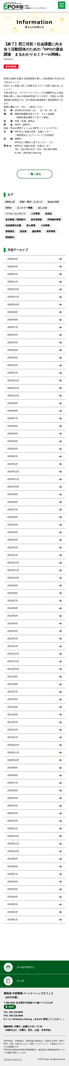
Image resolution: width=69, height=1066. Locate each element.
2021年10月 (13, 669)
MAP (11, 1006)
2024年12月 (13, 380)
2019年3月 (12, 904)
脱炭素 (23, 231)
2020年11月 (13, 752)
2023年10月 (13, 486)
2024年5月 (12, 433)
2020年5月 (12, 798)
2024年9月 (12, 403)
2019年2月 (12, 912)
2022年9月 (12, 585)
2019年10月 (13, 851)
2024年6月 (12, 426)
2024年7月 (12, 418)
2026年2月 (12, 274)
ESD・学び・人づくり (31, 202)
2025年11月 (13, 297)
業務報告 (10, 231)
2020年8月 (12, 775)
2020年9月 (12, 767)
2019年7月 (12, 874)
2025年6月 (12, 335)
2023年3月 (12, 540)
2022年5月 (12, 615)
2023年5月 (12, 524)
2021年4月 (12, 714)
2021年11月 (13, 661)
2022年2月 (12, 638)
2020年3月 (12, 813)
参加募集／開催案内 (15, 219)
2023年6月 (12, 517)
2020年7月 (12, 783)
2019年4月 (12, 896)
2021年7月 (12, 691)
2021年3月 (12, 722)
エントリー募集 (25, 207)
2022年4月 (12, 623)
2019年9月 (12, 858)
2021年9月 (12, 676)
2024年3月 (12, 448)
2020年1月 (12, 828)
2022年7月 (12, 600)
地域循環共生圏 (13, 225)
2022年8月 (12, 593)
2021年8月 (12, 684)
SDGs (9, 207)
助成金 (48, 213)
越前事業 (36, 231)
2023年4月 (12, 532)
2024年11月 (13, 388)
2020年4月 (12, 805)
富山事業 (30, 225)
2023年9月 (12, 494)
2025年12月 (13, 289)
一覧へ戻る (34, 174)
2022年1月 (12, 646)
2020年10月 (13, 760)
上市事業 (35, 213)
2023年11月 (13, 479)
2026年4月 (12, 259)
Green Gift (53, 202)
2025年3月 (12, 357)
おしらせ (42, 207)
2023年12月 (13, 471)
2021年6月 (12, 699)
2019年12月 (13, 836)
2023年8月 (12, 502)
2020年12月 (13, 745)
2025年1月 (12, 372)
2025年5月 (12, 342)
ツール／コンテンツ (15, 213)
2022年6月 (12, 608)
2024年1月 (12, 464)
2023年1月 (12, 555)
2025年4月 (12, 350)
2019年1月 (12, 919)
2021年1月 (12, 737)
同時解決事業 (54, 219)
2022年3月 (12, 631)
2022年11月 (13, 570)
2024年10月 (13, 395)
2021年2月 (12, 729)
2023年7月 (12, 509)
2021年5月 (12, 707)
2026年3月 (12, 266)
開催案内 (10, 237)
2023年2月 (12, 547)
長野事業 (50, 231)
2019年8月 (12, 866)
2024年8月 (12, 410)
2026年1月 (12, 281)
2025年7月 (12, 327)
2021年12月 (13, 653)
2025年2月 (12, 365)
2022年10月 (13, 578)
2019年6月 (12, 881)
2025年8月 (12, 319)
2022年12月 (13, 562)
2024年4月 (12, 441)
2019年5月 (12, 889)
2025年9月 (12, 312)
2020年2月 (12, 821)
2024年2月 (12, 456)
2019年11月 (13, 843)
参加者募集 (11, 66)
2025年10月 (13, 304)
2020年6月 (12, 790)
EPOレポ (10, 202)
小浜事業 (45, 225)
